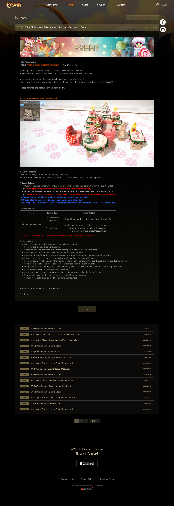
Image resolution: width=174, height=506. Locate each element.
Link (112, 194)
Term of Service (68, 488)
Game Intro (52, 4)
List (87, 314)
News (70, 4)
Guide (85, 4)
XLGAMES (87, 498)
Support (122, 4)
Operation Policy (107, 488)
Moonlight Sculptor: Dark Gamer (14, 4)
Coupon (103, 4)
